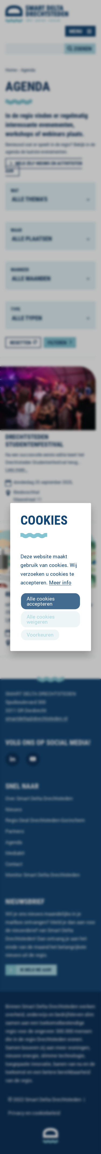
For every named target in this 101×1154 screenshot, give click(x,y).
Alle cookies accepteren (41, 601)
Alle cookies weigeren (41, 619)
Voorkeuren (40, 634)
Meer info (60, 582)
